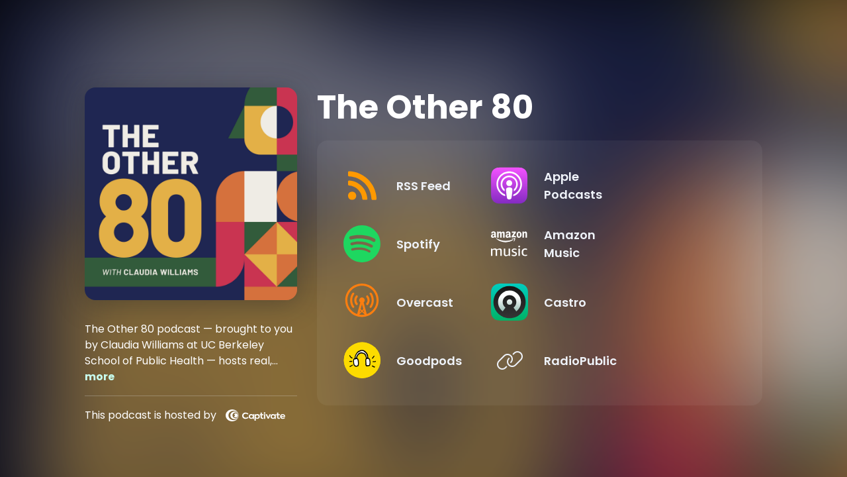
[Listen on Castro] (635, 302)
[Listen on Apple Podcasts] (635, 185)
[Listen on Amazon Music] (635, 244)
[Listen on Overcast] (433, 302)
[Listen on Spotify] (433, 244)
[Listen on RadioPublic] (635, 360)
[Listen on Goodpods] (433, 360)
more (99, 376)
